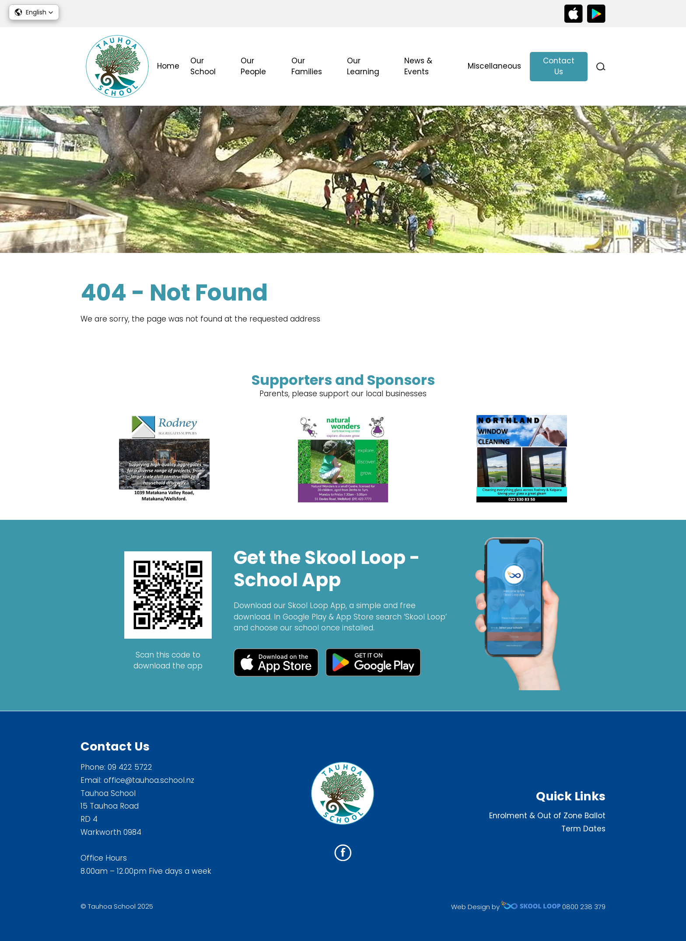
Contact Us (558, 66)
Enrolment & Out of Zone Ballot (547, 815)
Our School (203, 66)
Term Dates (583, 828)
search (601, 66)
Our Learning (363, 66)
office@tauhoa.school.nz (149, 780)
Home (168, 66)
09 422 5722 (130, 767)
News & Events (418, 66)
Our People (253, 66)
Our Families (306, 66)
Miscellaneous (494, 66)
